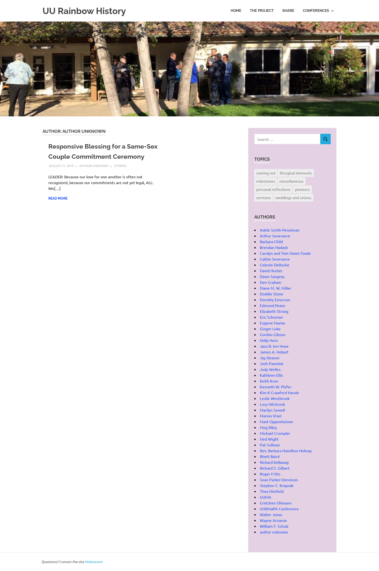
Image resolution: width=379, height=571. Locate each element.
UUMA (265, 497)
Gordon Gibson (272, 334)
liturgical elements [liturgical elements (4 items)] (296, 172)
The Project (262, 10)
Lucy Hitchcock (272, 404)
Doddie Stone (271, 293)
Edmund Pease (272, 305)
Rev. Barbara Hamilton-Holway (286, 450)
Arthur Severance (275, 235)
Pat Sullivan (270, 444)
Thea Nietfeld (272, 491)
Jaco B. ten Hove (274, 346)
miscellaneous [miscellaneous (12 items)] (291, 181)
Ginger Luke (270, 328)
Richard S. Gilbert (275, 468)
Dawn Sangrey (272, 276)
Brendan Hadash (274, 247)
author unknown (94, 176)
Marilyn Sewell (272, 409)
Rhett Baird (269, 456)
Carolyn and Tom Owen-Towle (285, 253)
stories (120, 176)
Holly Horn (269, 340)
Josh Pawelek (271, 363)
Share (288, 10)
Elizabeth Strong (274, 311)
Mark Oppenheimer (276, 421)
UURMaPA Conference (279, 508)
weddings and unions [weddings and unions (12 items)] (293, 197)
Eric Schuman (271, 317)
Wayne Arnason (273, 520)
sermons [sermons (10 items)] (263, 197)
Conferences (318, 10)
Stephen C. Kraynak (276, 485)
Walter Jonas (271, 514)
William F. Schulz (274, 526)
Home (236, 10)
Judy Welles (270, 369)
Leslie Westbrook (275, 398)
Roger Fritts (270, 473)
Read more (57, 208)
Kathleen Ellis (271, 375)
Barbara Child (271, 241)
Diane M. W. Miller (275, 288)
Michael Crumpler (275, 433)
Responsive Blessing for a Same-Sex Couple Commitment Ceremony (101, 156)
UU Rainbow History (87, 10)
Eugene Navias (272, 322)
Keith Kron (269, 380)
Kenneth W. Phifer (276, 386)
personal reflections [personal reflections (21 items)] (273, 189)
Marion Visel (270, 415)
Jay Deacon (269, 357)
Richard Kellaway (274, 462)
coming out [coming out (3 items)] (266, 172)
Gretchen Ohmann (276, 502)
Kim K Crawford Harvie (279, 392)
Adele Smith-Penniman (279, 229)
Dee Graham (270, 282)
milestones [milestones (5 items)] (265, 181)
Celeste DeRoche (274, 264)
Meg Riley (268, 427)
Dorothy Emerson (275, 299)
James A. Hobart (274, 351)
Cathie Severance (275, 258)
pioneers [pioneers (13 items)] (302, 189)
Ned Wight (269, 438)
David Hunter (271, 270)
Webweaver (94, 561)
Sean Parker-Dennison (279, 479)
